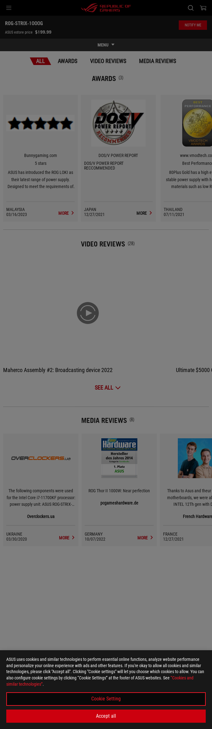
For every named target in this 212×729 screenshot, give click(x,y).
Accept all (106, 716)
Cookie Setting (106, 699)
